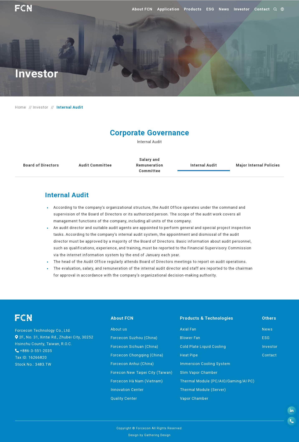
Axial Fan (188, 329)
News (224, 9)
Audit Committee (95, 165)
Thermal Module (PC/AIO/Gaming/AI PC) (217, 381)
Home (20, 107)
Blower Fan (190, 338)
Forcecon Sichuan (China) (134, 346)
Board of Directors (41, 165)
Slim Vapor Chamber (199, 372)
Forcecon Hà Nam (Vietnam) (137, 381)
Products (192, 9)
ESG (210, 9)
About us (119, 329)
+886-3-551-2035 (33, 350)
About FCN (142, 9)
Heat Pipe (189, 355)
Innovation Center (127, 389)
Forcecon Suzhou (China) (134, 338)
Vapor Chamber (194, 398)
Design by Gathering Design (149, 435)
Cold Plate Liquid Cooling (203, 346)
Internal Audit (203, 165)
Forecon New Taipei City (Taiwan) (141, 372)
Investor (242, 9)
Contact (262, 9)
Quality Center (124, 398)
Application (168, 9)
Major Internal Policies (258, 165)
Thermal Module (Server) (203, 389)
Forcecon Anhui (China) (132, 363)
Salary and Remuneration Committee (149, 165)
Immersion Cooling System (205, 363)
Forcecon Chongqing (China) (137, 355)
